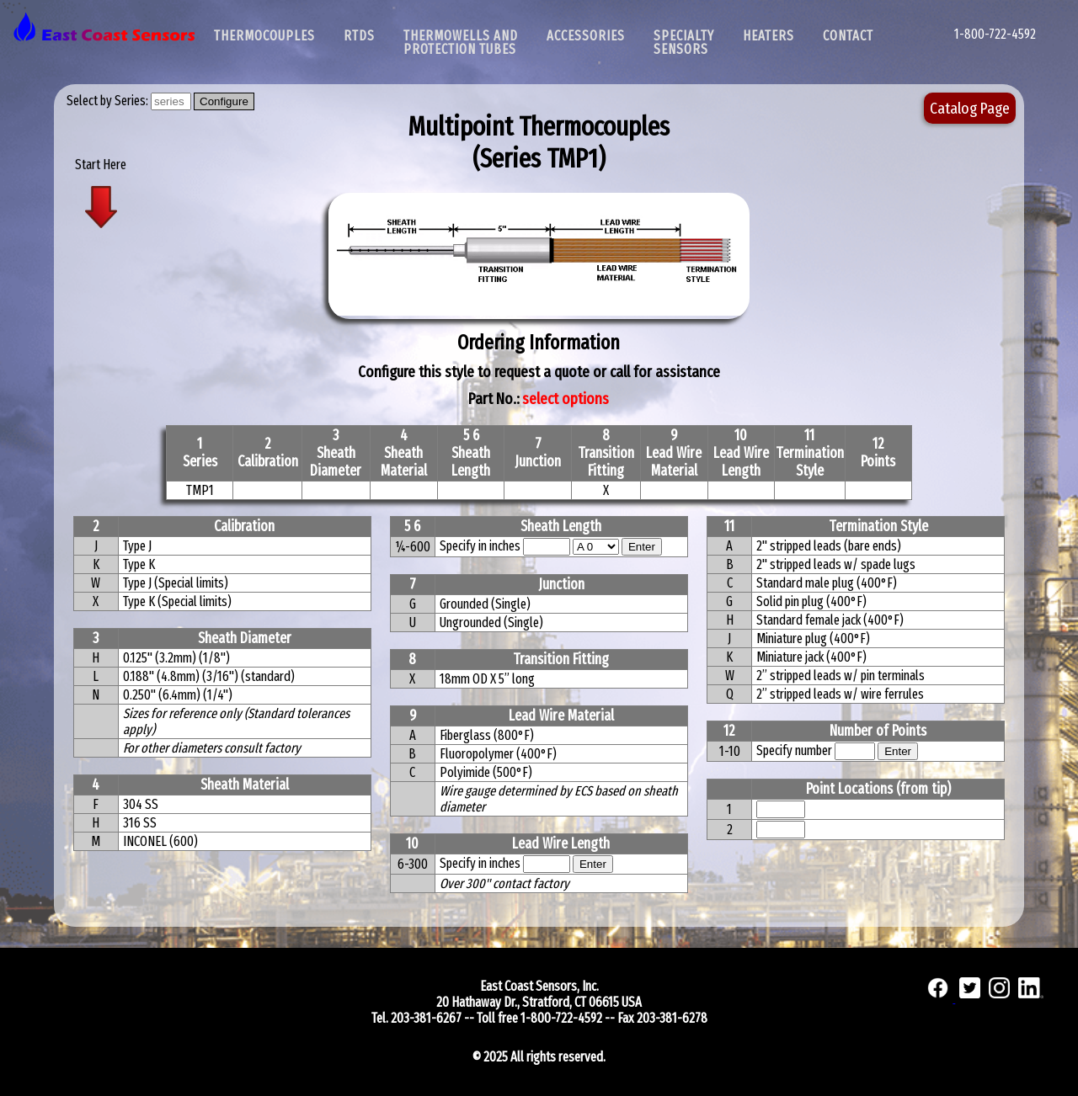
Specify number (794, 750)
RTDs (359, 36)
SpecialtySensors (684, 42)
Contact (848, 36)
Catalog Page (970, 108)
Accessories (586, 36)
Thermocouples (264, 36)
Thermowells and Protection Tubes (460, 42)
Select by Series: (109, 101)
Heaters (768, 36)
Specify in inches (480, 546)
